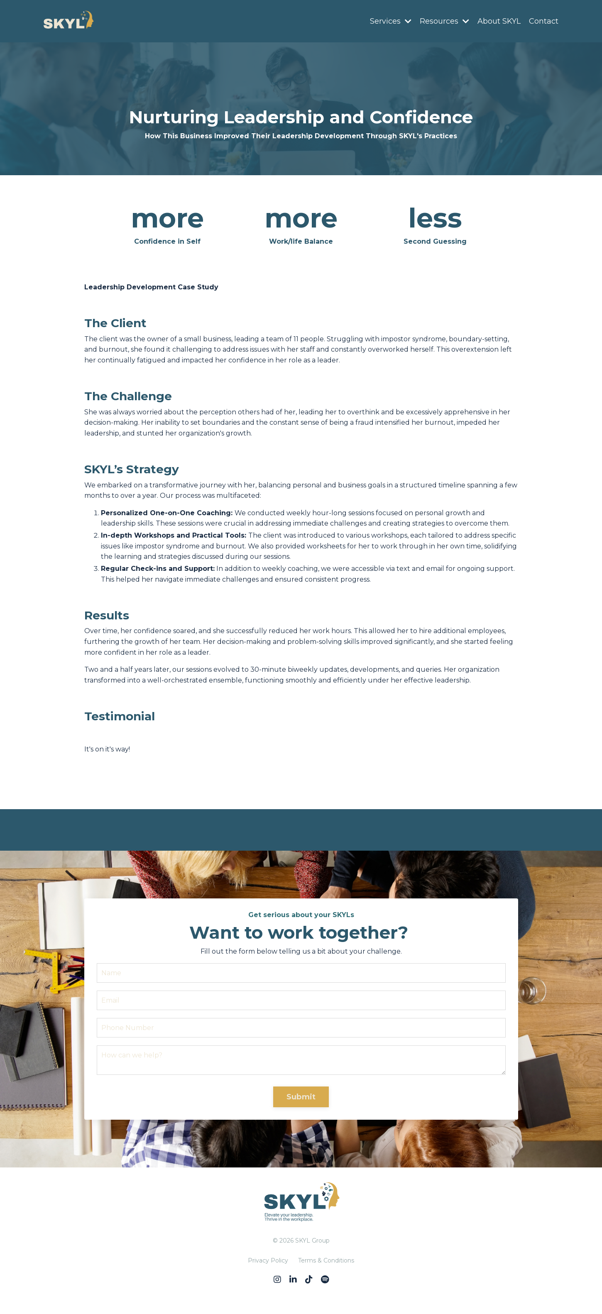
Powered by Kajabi (301, 1292)
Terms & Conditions (326, 1260)
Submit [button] (301, 1096)
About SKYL (499, 21)
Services (390, 21)
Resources (444, 21)
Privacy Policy (268, 1260)
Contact (543, 21)
